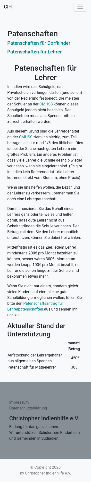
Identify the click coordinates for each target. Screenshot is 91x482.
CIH (8, 7)
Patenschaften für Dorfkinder (38, 43)
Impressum (19, 402)
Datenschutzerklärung (28, 408)
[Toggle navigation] (80, 7)
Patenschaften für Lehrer (34, 52)
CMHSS (46, 104)
